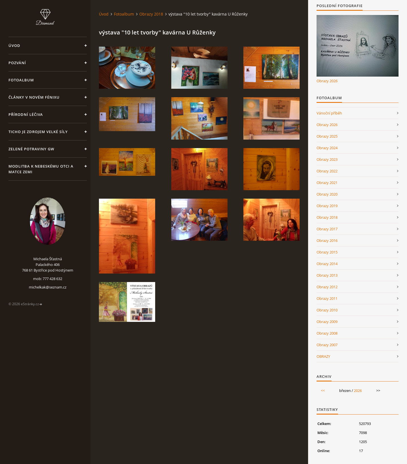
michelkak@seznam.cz (47, 287)
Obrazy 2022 (327, 171)
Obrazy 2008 (327, 333)
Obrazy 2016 (327, 240)
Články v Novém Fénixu (34, 97)
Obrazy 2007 (327, 344)
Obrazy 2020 (327, 194)
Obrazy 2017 (327, 228)
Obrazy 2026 (327, 80)
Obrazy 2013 (327, 275)
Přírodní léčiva (25, 114)
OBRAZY (323, 356)
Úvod (14, 45)
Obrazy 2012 (327, 286)
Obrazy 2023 (327, 159)
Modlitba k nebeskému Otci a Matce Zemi (40, 169)
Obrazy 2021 (327, 182)
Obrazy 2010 (327, 310)
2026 (358, 390)
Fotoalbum (21, 80)
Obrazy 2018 (151, 14)
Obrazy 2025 (327, 136)
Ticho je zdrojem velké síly (38, 131)
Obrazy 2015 (327, 252)
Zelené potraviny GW (31, 148)
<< (323, 390)
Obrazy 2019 (327, 205)
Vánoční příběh (329, 113)
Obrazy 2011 (327, 298)
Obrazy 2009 (327, 321)
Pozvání (17, 62)
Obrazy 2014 (327, 263)
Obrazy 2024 (327, 147)
